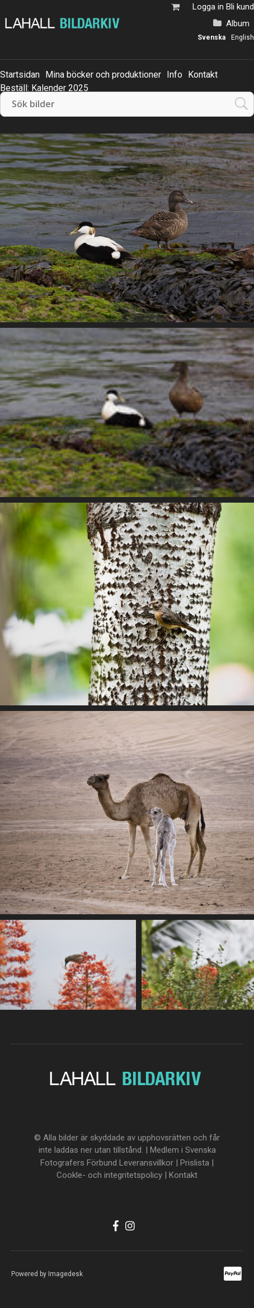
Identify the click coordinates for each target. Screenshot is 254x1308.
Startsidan (20, 74)
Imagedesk (65, 1274)
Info (174, 74)
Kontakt (203, 74)
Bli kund (240, 7)
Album (238, 23)
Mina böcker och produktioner (103, 74)
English (242, 37)
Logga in (208, 7)
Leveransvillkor (146, 1163)
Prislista (194, 1163)
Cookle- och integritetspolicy (109, 1175)
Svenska (211, 37)
